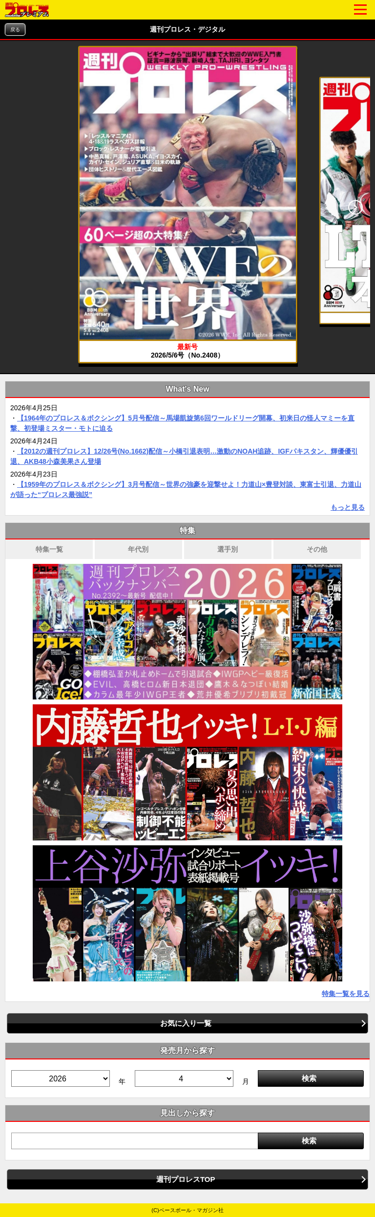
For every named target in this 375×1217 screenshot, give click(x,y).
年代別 (138, 549)
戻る (15, 29)
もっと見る (348, 507)
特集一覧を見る (346, 994)
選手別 (227, 549)
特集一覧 (49, 549)
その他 (317, 549)
